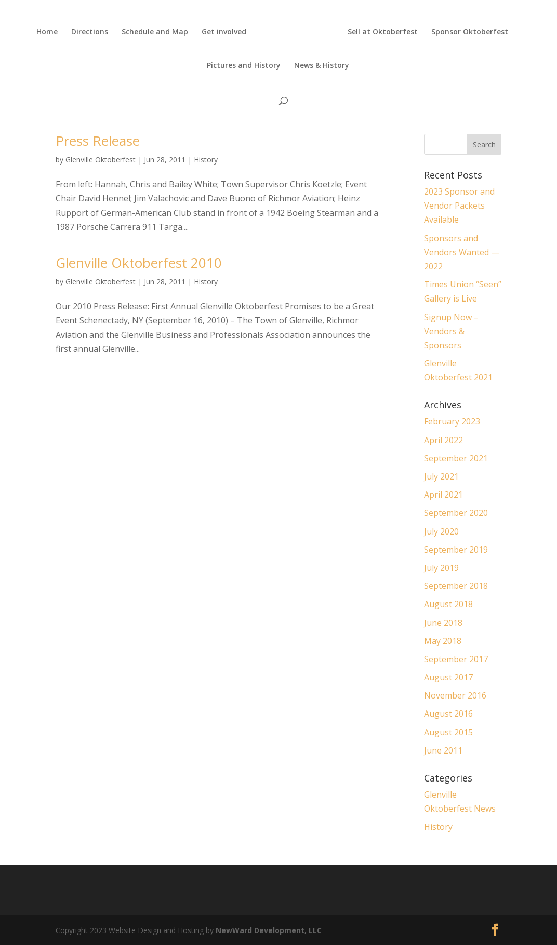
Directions (89, 32)
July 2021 (441, 476)
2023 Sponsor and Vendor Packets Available (459, 205)
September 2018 (456, 586)
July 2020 (441, 531)
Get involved (224, 32)
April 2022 (443, 440)
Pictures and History (244, 66)
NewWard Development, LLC (269, 930)
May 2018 (442, 641)
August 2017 (448, 677)
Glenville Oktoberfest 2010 (139, 262)
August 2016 (448, 713)
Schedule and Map (155, 32)
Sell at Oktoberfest (383, 32)
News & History (321, 66)
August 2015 (448, 732)
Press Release (98, 140)
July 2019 (441, 567)
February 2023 (452, 421)
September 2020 (456, 512)
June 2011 (443, 750)
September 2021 (456, 458)
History (206, 160)
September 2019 (456, 549)
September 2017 (456, 659)
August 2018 (448, 604)
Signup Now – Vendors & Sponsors (451, 331)
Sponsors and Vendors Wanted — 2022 (461, 252)
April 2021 (443, 494)
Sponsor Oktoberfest (469, 32)
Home (47, 32)
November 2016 (455, 695)
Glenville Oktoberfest (100, 160)
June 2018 (443, 622)
